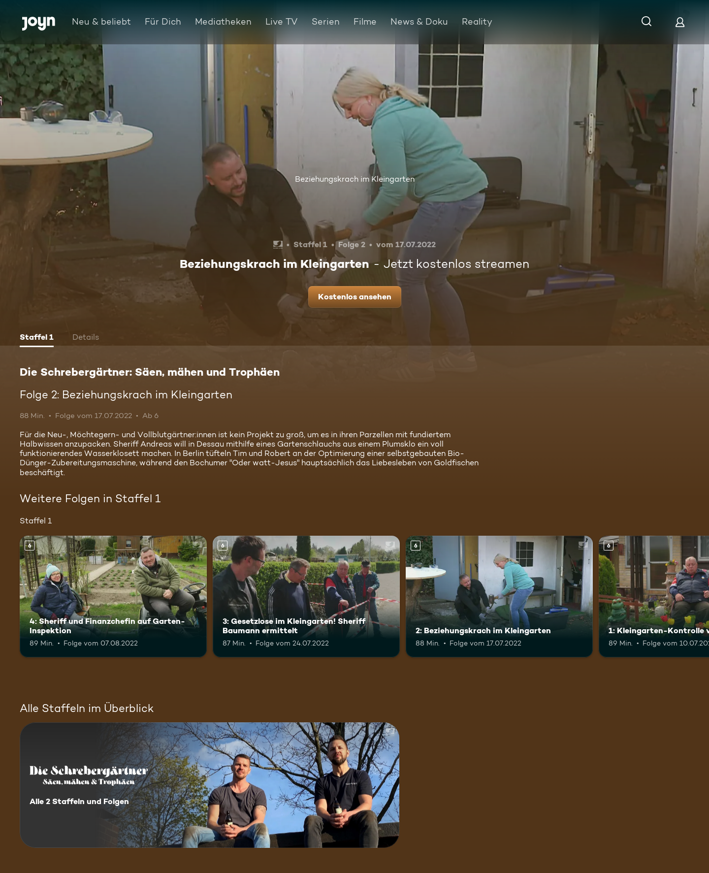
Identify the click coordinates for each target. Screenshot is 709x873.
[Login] (680, 22)
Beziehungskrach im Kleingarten (355, 179)
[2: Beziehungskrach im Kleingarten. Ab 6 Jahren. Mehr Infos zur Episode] (499, 596)
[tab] (37, 338)
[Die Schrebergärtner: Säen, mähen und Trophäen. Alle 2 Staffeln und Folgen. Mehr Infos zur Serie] (209, 785)
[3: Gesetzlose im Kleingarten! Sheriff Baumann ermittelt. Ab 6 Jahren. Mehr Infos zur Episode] (306, 596)
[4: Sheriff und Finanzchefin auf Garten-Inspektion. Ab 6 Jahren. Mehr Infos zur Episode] (113, 596)
